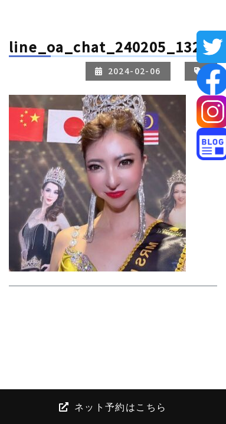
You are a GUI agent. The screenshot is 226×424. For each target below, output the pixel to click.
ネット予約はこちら (112, 406)
